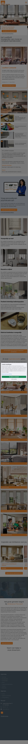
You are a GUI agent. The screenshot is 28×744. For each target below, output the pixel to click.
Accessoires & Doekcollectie (6, 684)
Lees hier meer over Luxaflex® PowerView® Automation (13, 351)
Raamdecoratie (4, 678)
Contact (3, 693)
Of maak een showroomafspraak (7, 33)
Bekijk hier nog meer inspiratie (14, 573)
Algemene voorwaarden (6, 695)
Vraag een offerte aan (8, 85)
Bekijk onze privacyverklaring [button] (7, 374)
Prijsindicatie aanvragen (8, 31)
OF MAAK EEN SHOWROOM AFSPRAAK (7, 212)
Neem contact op (6, 709)
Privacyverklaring (5, 697)
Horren (3, 682)
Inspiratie (3, 686)
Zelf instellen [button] (14, 379)
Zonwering (3, 677)
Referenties (3, 687)
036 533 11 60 (5, 707)
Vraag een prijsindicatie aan (8, 209)
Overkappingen (4, 680)
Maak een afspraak (6, 643)
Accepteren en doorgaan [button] (14, 376)
